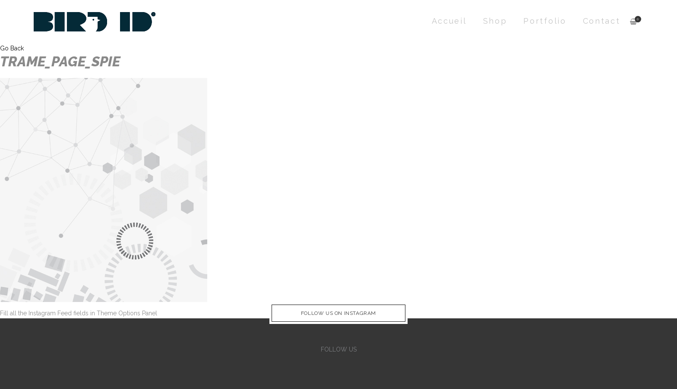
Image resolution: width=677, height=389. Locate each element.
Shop (495, 20)
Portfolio (544, 20)
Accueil (449, 20)
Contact (601, 20)
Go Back (12, 48)
